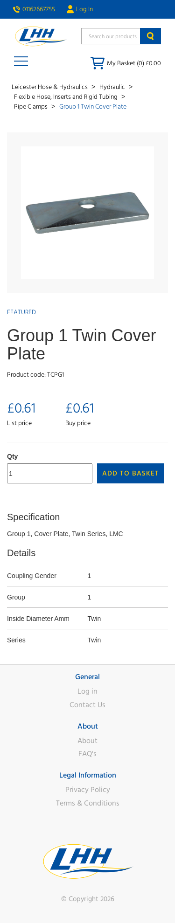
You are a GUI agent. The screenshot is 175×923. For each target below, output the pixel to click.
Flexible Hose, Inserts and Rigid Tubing (66, 97)
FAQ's (87, 754)
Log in (87, 691)
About (87, 740)
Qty (12, 456)
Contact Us (87, 705)
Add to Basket (130, 473)
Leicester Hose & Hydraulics (50, 87)
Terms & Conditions (87, 803)
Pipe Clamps (31, 106)
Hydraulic (112, 87)
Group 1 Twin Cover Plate (92, 106)
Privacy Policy (87, 789)
